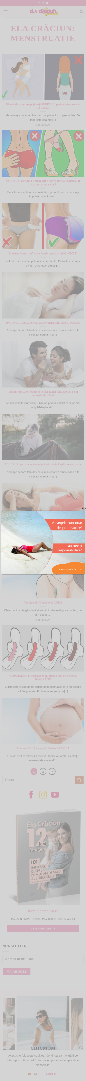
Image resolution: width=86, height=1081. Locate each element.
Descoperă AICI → (70, 569)
